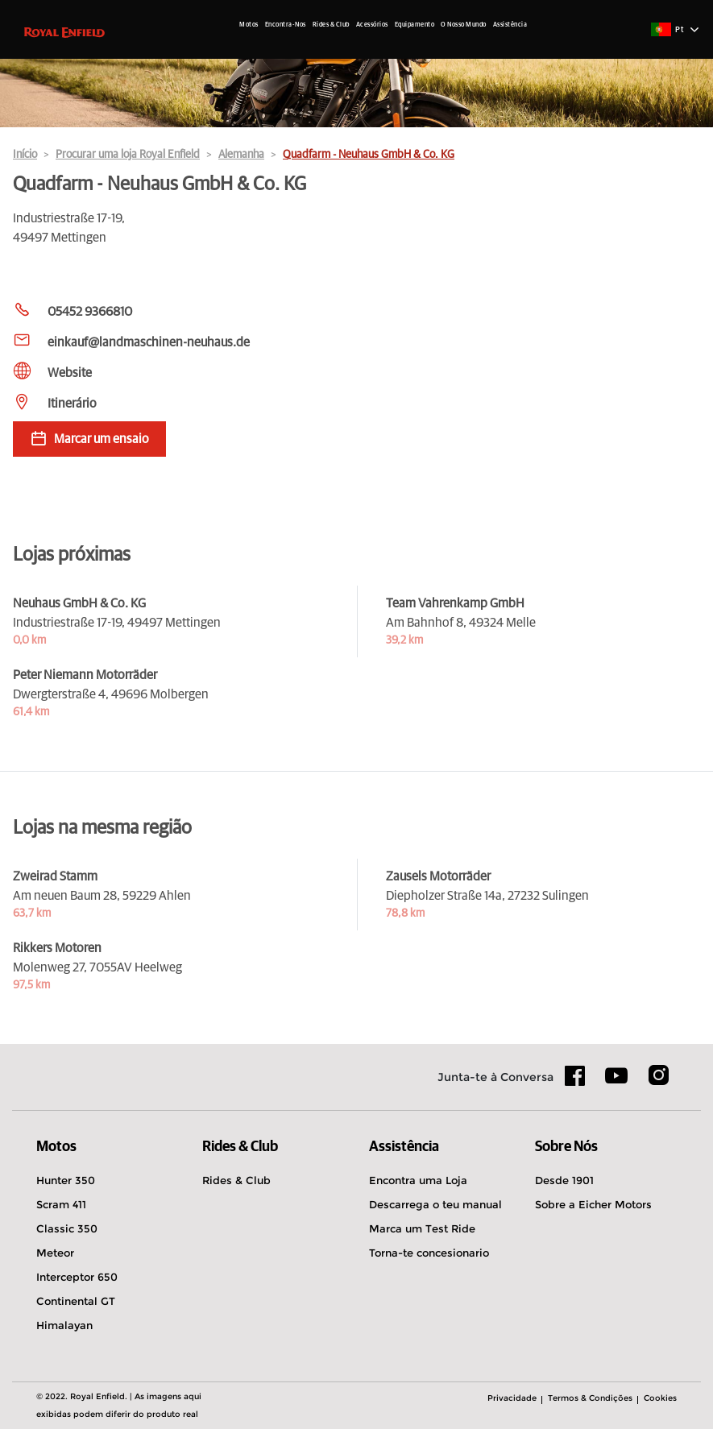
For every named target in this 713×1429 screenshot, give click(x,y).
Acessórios (372, 25)
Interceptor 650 (77, 1276)
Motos (249, 25)
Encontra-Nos (285, 25)
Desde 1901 (564, 1180)
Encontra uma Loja (418, 1180)
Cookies (660, 1398)
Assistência (510, 25)
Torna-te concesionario (429, 1252)
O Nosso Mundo (464, 25)
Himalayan (64, 1325)
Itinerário (72, 403)
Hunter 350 (65, 1180)
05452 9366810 (90, 311)
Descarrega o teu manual (435, 1204)
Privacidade (512, 1398)
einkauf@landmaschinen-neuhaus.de (149, 342)
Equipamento (415, 25)
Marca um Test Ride (422, 1228)
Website (70, 373)
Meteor (55, 1252)
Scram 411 (61, 1204)
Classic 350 (66, 1228)
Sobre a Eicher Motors (593, 1204)
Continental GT (75, 1300)
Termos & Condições (590, 1398)
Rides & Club (331, 25)
